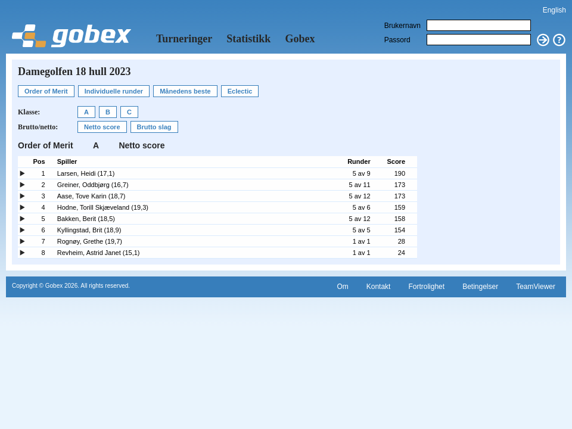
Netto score (102, 126)
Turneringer (184, 39)
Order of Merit (46, 91)
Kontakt (378, 286)
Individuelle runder (114, 91)
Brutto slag (154, 126)
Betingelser (480, 286)
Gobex (300, 39)
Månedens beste (185, 91)
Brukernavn (402, 25)
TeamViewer (535, 286)
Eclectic (240, 91)
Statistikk (248, 39)
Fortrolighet (426, 286)
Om (342, 286)
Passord (397, 40)
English (554, 10)
